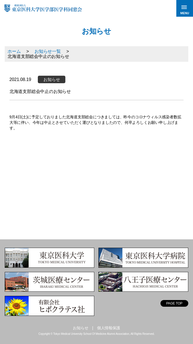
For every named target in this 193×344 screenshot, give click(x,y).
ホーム (14, 51)
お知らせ (80, 328)
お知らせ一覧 (47, 51)
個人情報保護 (108, 328)
